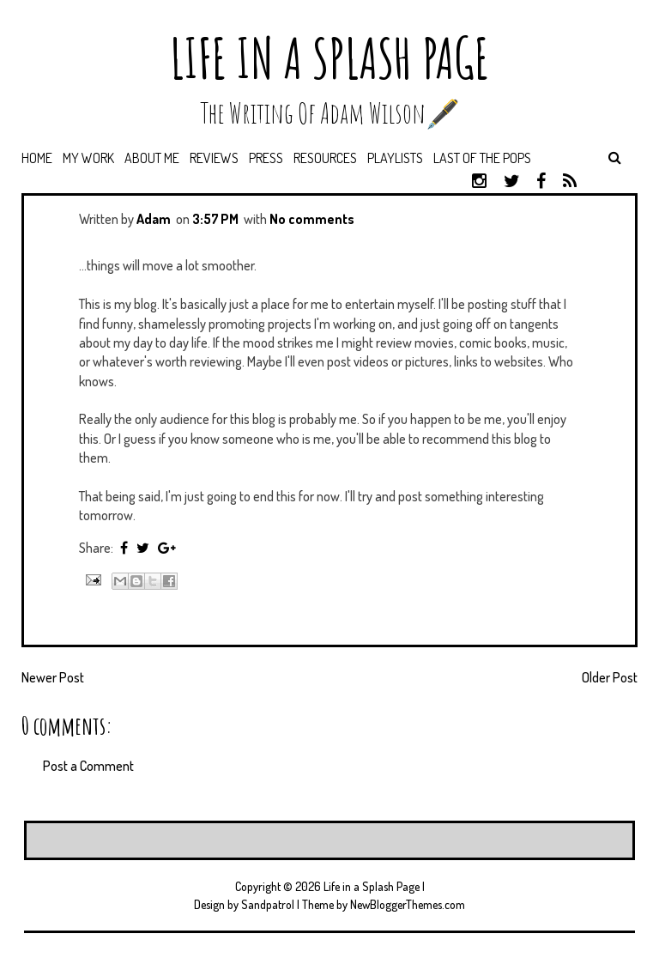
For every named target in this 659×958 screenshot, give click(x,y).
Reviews (214, 158)
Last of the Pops (482, 158)
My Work (88, 158)
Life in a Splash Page (329, 58)
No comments (311, 218)
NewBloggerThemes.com (407, 904)
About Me (151, 158)
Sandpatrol (267, 904)
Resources (325, 158)
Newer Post (52, 677)
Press (266, 158)
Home (36, 158)
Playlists (395, 158)
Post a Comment (88, 765)
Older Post (610, 677)
